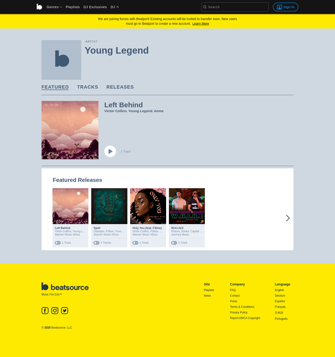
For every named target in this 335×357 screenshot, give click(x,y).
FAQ (233, 290)
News (207, 295)
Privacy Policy (239, 312)
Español (280, 301)
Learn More (200, 23)
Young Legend (140, 111)
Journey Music (180, 234)
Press (233, 301)
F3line (109, 231)
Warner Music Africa (67, 234)
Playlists (73, 7)
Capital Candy (199, 231)
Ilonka (185, 231)
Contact (235, 295)
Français (280, 306)
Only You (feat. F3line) (147, 228)
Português (281, 318)
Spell (97, 228)
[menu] (53, 7)
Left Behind (62, 228)
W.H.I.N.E (177, 228)
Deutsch (280, 295)
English (279, 290)
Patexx (175, 231)
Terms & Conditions (242, 306)
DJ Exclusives (95, 7)
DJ (114, 7)
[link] (55, 87)
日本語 (279, 312)
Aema (159, 111)
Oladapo (99, 231)
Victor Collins (115, 111)
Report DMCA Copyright (245, 318)
